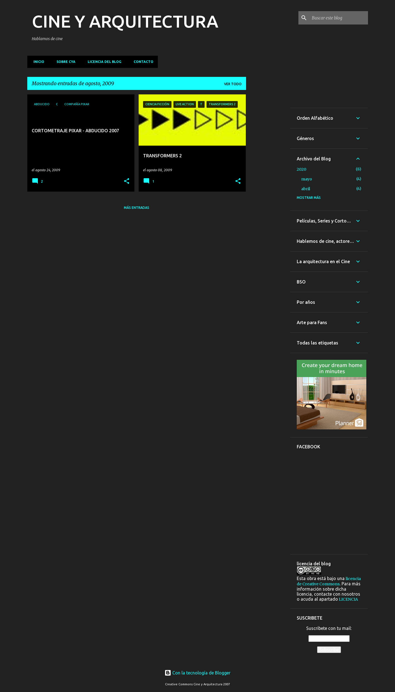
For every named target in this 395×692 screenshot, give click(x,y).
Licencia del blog (103, 61)
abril (305, 188)
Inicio (37, 61)
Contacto (142, 61)
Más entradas (136, 207)
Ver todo (233, 84)
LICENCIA (348, 599)
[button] (126, 181)
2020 (301, 169)
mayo (306, 179)
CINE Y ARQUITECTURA (125, 21)
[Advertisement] (268, 177)
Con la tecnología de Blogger (197, 672)
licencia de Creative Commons (329, 581)
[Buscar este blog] (339, 18)
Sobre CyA (64, 61)
